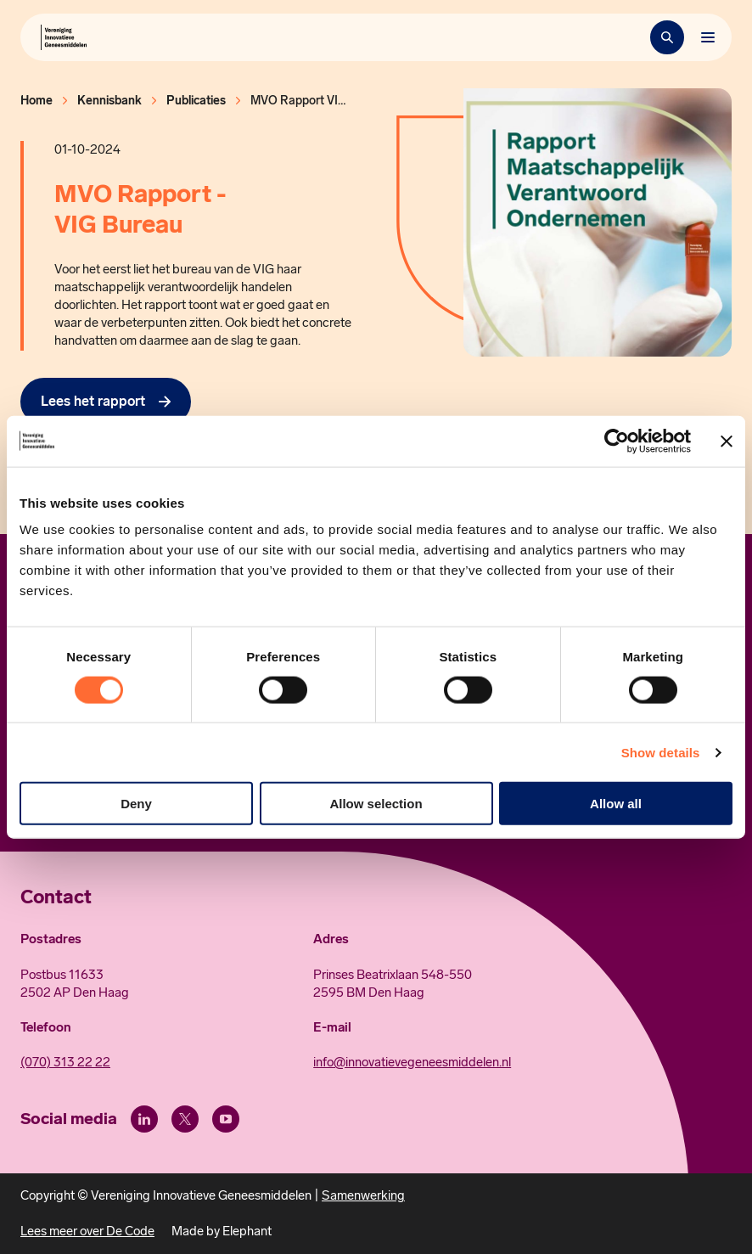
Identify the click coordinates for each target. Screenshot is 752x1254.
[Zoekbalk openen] (667, 37)
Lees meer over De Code (87, 1231)
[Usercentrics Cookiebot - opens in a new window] (616, 440)
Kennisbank (109, 100)
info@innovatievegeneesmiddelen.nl (412, 1062)
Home (36, 100)
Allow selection (375, 803)
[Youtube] (225, 1119)
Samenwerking (363, 1195)
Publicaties (196, 100)
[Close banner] (726, 441)
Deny (136, 803)
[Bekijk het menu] (708, 37)
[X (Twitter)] (185, 1119)
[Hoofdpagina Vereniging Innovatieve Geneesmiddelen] (64, 37)
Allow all (616, 803)
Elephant (247, 1231)
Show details (660, 752)
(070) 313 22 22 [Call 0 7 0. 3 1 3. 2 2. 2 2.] (65, 1062)
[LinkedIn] (144, 1119)
